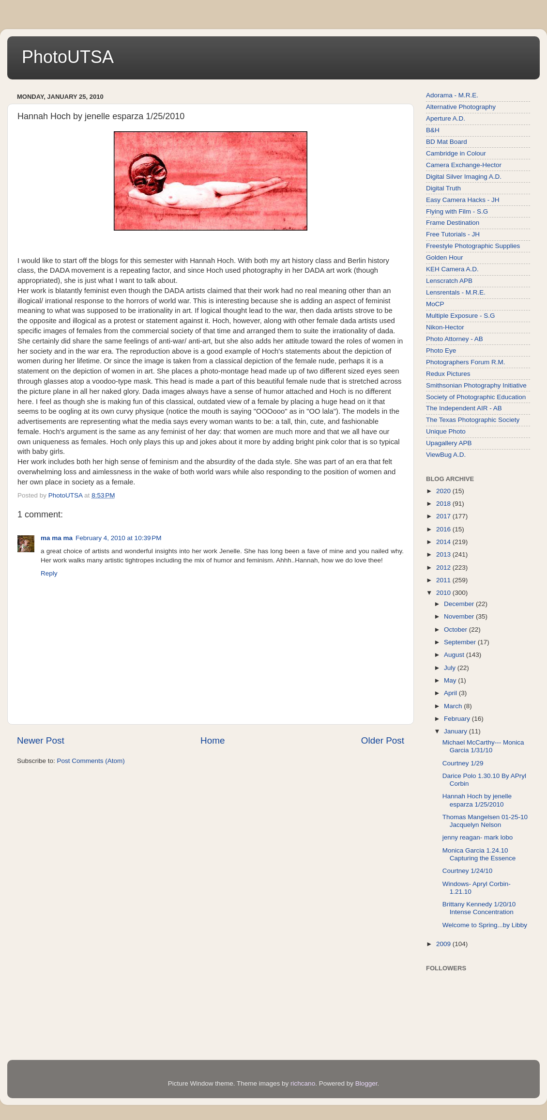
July (450, 667)
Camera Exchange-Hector (463, 165)
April (451, 693)
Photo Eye (441, 350)
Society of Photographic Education (476, 397)
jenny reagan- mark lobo (477, 837)
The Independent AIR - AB (464, 408)
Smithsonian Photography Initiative (476, 385)
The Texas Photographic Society (472, 419)
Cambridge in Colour (456, 153)
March (454, 706)
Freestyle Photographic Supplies (473, 245)
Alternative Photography (461, 106)
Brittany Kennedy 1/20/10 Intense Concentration (479, 908)
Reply (49, 573)
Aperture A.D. (445, 118)
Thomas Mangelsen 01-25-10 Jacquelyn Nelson (485, 820)
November (460, 616)
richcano (302, 1083)
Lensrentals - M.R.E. (456, 292)
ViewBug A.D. (446, 454)
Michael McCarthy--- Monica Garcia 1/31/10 (483, 746)
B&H (433, 130)
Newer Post (40, 740)
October (456, 629)
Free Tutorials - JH (453, 234)
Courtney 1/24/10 (467, 870)
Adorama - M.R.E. (452, 95)
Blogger (366, 1083)
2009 (444, 944)
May (451, 680)
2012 (444, 567)
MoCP (435, 304)
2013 (444, 554)
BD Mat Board (446, 141)
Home (212, 740)
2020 (444, 491)
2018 (444, 503)
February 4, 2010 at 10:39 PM (118, 538)
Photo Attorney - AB (454, 338)
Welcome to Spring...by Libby (484, 925)
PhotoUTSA (68, 57)
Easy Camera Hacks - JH (463, 199)
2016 (444, 529)
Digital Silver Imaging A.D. (463, 176)
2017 (444, 516)
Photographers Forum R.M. (465, 362)
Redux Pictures (448, 373)
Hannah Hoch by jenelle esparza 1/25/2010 (477, 800)
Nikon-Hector (445, 327)
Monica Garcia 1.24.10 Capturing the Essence (479, 854)
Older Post (382, 740)
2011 (444, 580)
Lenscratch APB (449, 280)
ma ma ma (57, 538)
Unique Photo (446, 431)
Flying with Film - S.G (457, 211)
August (455, 654)
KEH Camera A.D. (452, 269)
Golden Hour (444, 257)
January (456, 731)
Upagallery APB (449, 443)
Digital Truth (443, 188)
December (460, 603)
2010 (444, 592)
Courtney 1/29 (463, 763)
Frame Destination (452, 222)
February (458, 718)
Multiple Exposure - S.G (460, 315)
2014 (444, 541)
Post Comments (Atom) (91, 760)
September (461, 642)
